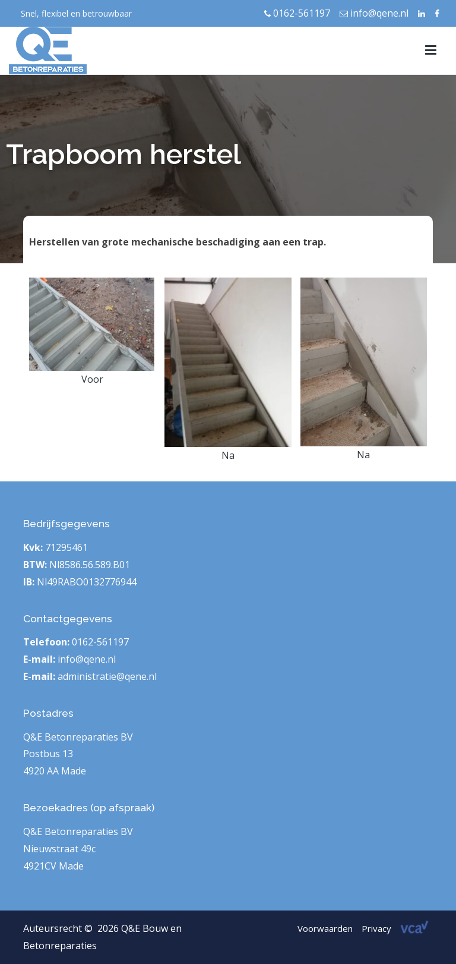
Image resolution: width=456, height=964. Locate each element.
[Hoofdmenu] (430, 50)
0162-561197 (297, 13)
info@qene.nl (374, 13)
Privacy (376, 928)
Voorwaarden (325, 928)
